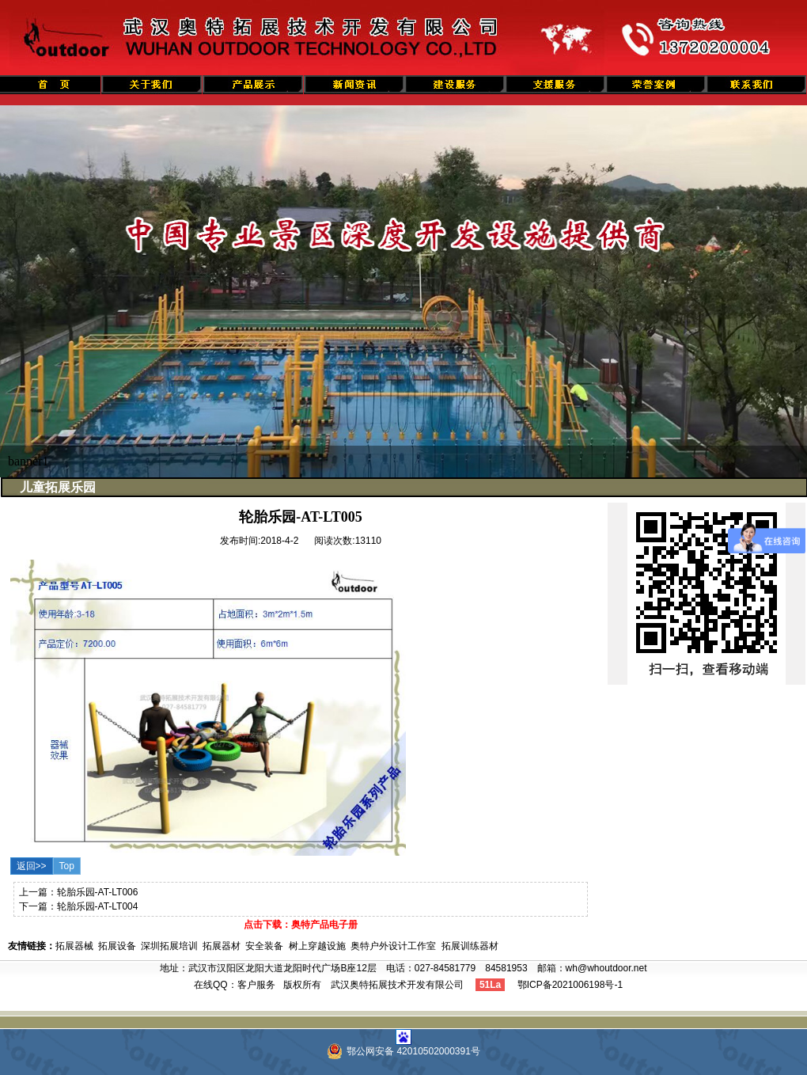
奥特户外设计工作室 (393, 946)
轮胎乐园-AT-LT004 (97, 906)
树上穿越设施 (317, 946)
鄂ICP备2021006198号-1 (570, 984)
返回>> (32, 866)
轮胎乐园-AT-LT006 (97, 892)
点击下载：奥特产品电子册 (301, 924)
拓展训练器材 (469, 946)
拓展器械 (74, 946)
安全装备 (264, 946)
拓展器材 (222, 946)
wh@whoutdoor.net (606, 968)
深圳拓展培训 (169, 946)
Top (66, 866)
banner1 (28, 461)
